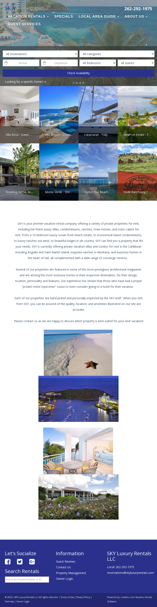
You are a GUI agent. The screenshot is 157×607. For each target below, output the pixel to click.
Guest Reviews (65, 561)
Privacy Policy (83, 597)
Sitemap (9, 601)
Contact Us (63, 567)
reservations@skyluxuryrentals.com (130, 573)
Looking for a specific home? (25, 82)
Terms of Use (67, 597)
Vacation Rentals (28, 16)
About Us (136, 16)
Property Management (71, 573)
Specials (63, 16)
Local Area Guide (98, 16)
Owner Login (64, 579)
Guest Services (24, 24)
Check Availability (78, 73)
